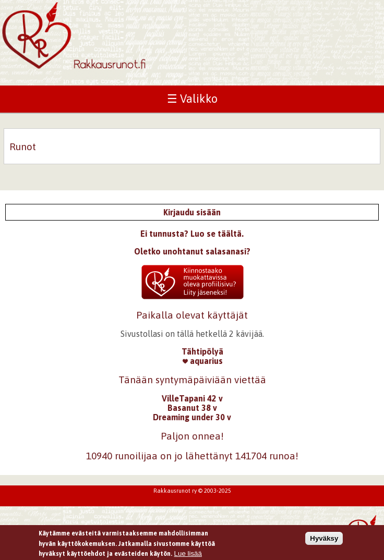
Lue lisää (188, 554)
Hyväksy (324, 539)
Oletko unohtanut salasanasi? (192, 251)
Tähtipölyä (202, 351)
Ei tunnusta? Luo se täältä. (192, 233)
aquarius (203, 361)
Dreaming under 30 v (192, 417)
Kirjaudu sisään (192, 212)
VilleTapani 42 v (192, 398)
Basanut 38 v (192, 407)
